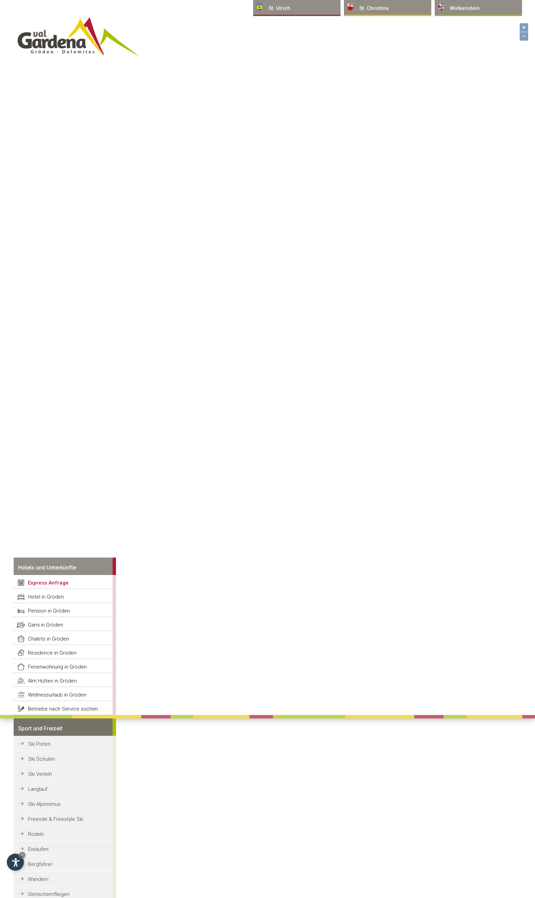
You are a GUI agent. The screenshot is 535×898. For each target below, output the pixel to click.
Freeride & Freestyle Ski (55, 819)
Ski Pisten (39, 744)
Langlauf (37, 789)
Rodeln (36, 834)
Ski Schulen (41, 759)
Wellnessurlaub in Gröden (57, 695)
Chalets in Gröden (48, 639)
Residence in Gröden (52, 653)
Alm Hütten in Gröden (52, 681)
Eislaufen (38, 849)
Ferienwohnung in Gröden (57, 667)
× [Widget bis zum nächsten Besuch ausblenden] (22, 854)
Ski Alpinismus (44, 804)
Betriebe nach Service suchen (63, 709)
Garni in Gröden (45, 625)
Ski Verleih (40, 774)
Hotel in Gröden (46, 597)
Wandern (38, 879)
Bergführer (40, 864)
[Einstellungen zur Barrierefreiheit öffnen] (15, 862)
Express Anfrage (48, 583)
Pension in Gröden (49, 611)
